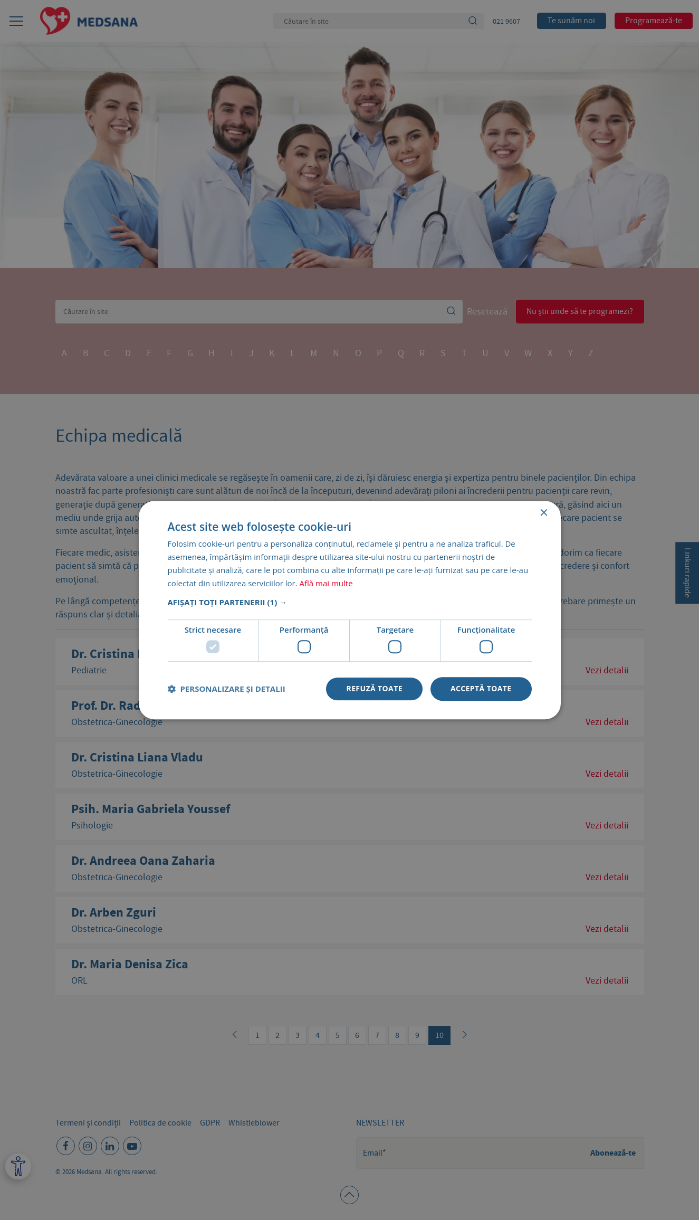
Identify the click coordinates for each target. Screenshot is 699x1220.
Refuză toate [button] (374, 688)
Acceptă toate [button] (481, 688)
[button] (350, 602)
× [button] (544, 513)
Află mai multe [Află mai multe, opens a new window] (326, 583)
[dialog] (349, 610)
